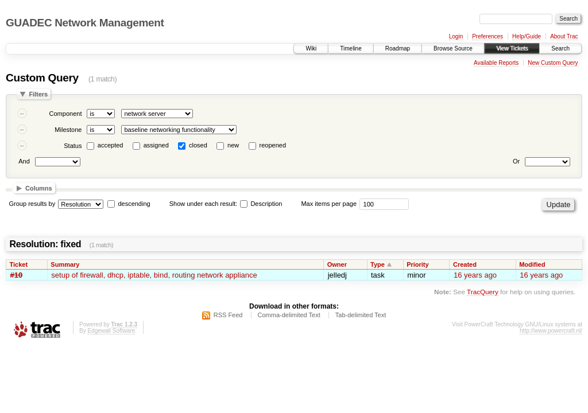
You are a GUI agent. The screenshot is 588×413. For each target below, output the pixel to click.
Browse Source (453, 48)
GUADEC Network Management (85, 23)
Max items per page (329, 203)
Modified (532, 264)
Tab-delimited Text (360, 314)
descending (134, 203)
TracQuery (482, 291)
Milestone (68, 129)
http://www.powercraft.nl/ (551, 331)
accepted (110, 145)
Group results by (32, 203)
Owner (337, 264)
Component (65, 113)
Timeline (350, 48)
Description (261, 203)
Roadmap (397, 48)
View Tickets (512, 48)
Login (456, 36)
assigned (156, 145)
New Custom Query (553, 63)
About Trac (564, 36)
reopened (273, 145)
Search (560, 48)
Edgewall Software (111, 331)
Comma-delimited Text (289, 314)
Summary (65, 264)
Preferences (487, 36)
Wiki (310, 48)
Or (516, 161)
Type (377, 264)
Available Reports (496, 63)
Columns (38, 188)
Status (73, 145)
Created (465, 264)
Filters (38, 94)
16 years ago (475, 275)
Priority (418, 264)
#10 (16, 275)
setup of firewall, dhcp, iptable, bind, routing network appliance (154, 275)
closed (198, 145)
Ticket (19, 264)
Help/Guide (526, 36)
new (233, 145)
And (24, 161)
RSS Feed (228, 314)
